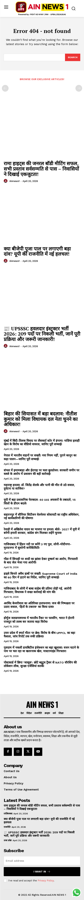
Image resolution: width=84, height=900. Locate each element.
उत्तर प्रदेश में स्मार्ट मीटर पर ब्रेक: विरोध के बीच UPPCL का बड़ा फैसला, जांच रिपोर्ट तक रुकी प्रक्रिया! (39, 634)
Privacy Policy (46, 880)
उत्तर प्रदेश (8, 840)
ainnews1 (14, 181)
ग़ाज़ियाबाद (8, 813)
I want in (42, 871)
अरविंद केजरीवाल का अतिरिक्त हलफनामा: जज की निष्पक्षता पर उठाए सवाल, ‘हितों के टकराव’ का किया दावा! (39, 605)
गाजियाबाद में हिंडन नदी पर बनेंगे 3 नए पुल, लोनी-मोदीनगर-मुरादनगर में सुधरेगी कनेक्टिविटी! (37, 546)
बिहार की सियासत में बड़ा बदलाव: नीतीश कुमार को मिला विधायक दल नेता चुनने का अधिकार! (41, 418)
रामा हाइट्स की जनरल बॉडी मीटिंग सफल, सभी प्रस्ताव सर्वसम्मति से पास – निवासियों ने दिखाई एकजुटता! (41, 168)
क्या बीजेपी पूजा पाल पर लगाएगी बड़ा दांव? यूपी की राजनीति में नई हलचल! (37, 251)
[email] (42, 860)
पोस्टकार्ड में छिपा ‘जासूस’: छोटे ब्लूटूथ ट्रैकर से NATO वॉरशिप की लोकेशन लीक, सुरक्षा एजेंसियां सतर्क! (40, 664)
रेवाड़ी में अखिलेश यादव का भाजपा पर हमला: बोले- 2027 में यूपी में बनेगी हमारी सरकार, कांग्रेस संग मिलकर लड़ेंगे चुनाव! (42, 531)
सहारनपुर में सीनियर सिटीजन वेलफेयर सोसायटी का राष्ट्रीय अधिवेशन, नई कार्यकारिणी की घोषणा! (41, 516)
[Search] (72, 57)
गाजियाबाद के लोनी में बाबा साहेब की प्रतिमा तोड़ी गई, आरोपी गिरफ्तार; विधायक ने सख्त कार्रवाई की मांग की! (37, 590)
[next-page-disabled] (78, 88)
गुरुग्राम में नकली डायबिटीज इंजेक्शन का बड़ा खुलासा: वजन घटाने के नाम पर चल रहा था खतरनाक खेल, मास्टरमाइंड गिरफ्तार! (41, 649)
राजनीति (7, 827)
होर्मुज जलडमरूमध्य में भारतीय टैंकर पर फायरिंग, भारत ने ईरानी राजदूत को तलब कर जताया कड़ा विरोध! (39, 619)
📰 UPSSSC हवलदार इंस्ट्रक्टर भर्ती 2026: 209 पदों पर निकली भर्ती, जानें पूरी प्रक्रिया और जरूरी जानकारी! (42, 333)
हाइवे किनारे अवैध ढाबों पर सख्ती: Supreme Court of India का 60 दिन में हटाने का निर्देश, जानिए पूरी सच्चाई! (40, 575)
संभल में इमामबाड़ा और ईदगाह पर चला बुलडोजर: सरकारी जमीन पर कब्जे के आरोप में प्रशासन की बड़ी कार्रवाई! (41, 472)
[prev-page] (5, 88)
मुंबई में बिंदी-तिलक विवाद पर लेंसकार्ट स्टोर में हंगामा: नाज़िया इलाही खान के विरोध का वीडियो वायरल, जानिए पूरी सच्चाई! (42, 442)
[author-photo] (6, 181)
